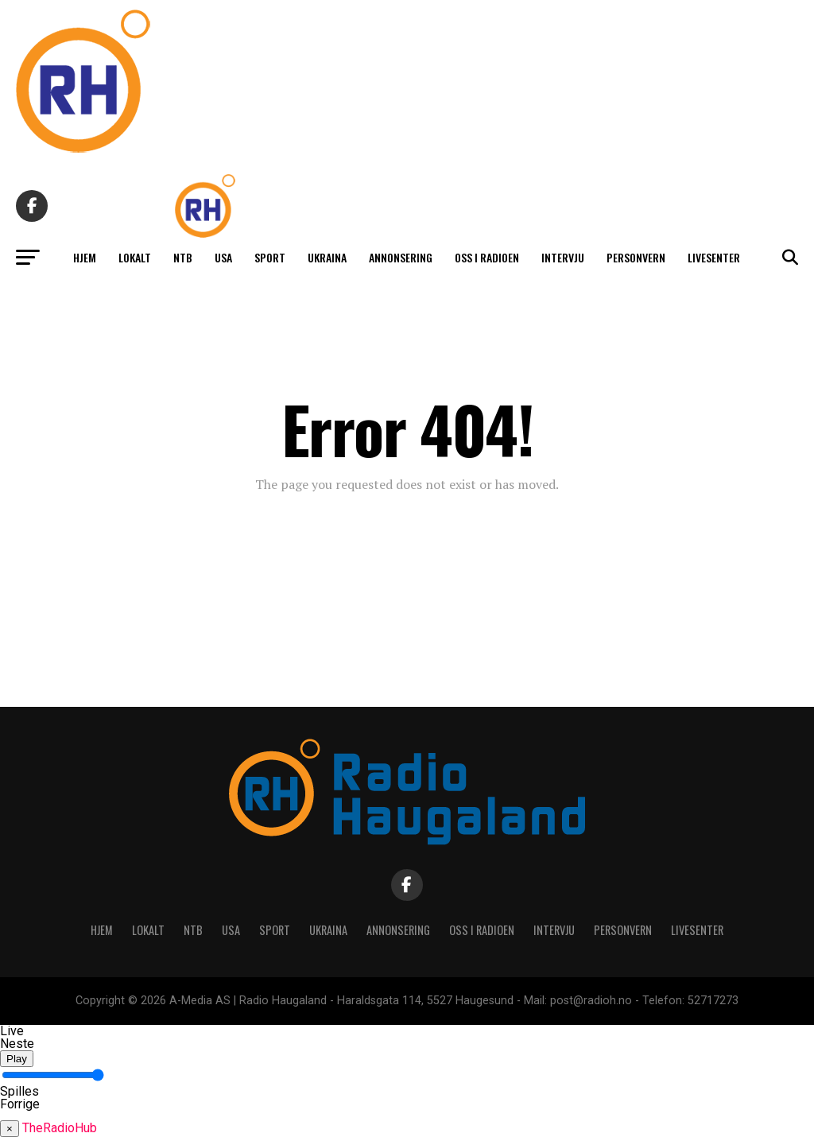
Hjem (84, 257)
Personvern (636, 257)
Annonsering (400, 257)
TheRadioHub (59, 1127)
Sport (269, 257)
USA (223, 257)
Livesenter (714, 257)
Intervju (562, 257)
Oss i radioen (487, 257)
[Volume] (53, 1075)
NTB (182, 257)
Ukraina (327, 257)
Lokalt (134, 257)
